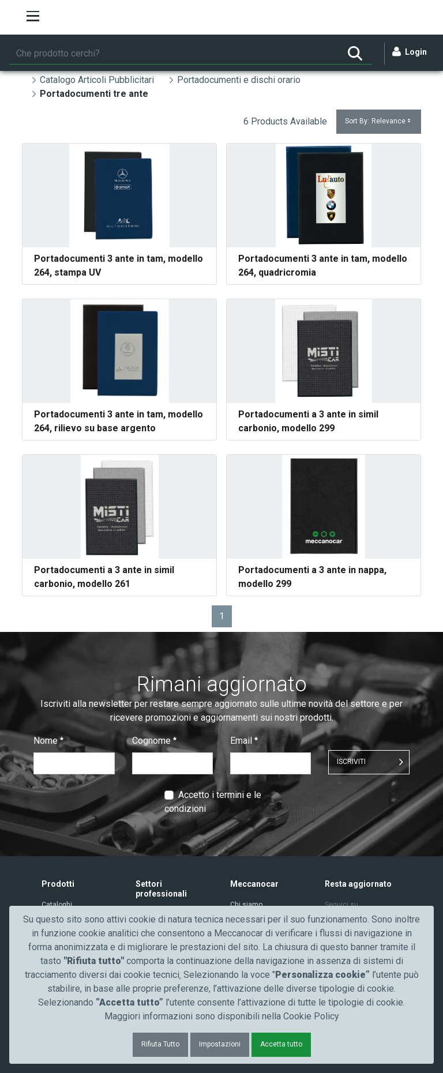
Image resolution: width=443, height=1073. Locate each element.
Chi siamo (246, 905)
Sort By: (378, 121)
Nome (48, 740)
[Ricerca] (173, 54)
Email (244, 740)
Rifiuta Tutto (160, 1044)
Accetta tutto (281, 1044)
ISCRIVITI (351, 762)
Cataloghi (57, 905)
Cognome (154, 740)
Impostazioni (220, 1044)
